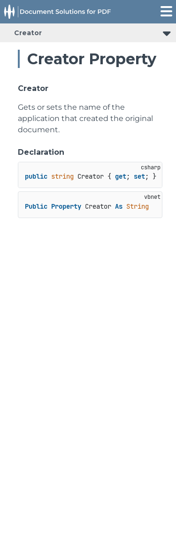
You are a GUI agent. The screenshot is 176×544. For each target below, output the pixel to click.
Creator (28, 33)
